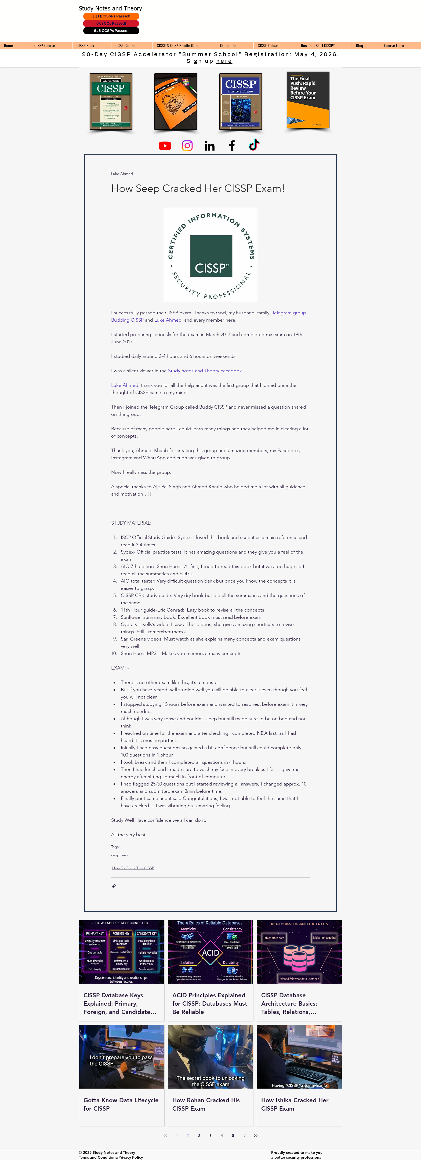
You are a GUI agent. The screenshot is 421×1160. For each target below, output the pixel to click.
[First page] (165, 1135)
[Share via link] (113, 886)
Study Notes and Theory (110, 9)
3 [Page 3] (210, 1135)
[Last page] (255, 1135)
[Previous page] (177, 1135)
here (224, 61)
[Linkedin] (209, 146)
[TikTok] (254, 146)
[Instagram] (187, 146)
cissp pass (119, 855)
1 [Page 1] (188, 1135)
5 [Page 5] (233, 1135)
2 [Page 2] (199, 1135)
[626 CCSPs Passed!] (111, 30)
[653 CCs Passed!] (111, 23)
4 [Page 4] (222, 1135)
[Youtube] (165, 146)
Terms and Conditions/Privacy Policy (111, 1157)
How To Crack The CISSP (133, 868)
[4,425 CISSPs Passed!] (111, 16)
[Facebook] (232, 146)
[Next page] (244, 1135)
